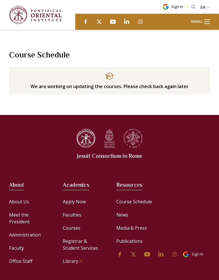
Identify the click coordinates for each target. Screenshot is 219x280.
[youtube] (113, 22)
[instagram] (140, 22)
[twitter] (99, 22)
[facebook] (85, 22)
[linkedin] (126, 22)
